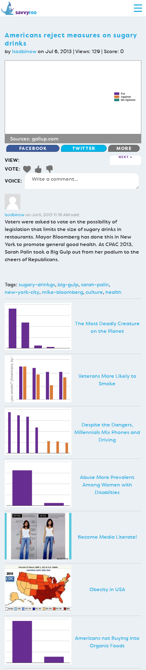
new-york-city (22, 292)
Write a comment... (82, 181)
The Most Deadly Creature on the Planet (107, 327)
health (113, 292)
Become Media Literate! (107, 537)
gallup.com (45, 138)
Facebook (33, 148)
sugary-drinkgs (37, 284)
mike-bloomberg (62, 292)
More (124, 148)
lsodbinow (24, 51)
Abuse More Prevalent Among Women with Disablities (107, 485)
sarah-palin (95, 284)
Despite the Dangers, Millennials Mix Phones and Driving (107, 432)
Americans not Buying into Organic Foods (107, 642)
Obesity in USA (107, 589)
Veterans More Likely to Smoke (107, 380)
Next (124, 157)
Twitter (84, 148)
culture (94, 292)
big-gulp (68, 284)
